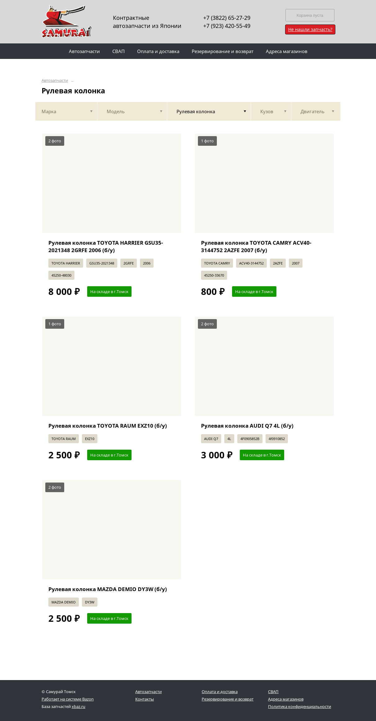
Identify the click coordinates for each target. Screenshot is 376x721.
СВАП (273, 691)
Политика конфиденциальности (299, 706)
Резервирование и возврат (227, 699)
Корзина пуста (310, 15)
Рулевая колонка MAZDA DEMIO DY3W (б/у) (107, 589)
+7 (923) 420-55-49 (226, 25)
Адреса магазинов (285, 699)
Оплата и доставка (220, 691)
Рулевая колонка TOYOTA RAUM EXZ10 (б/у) (107, 425)
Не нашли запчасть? (310, 29)
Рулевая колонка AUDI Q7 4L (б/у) (247, 425)
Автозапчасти (55, 80)
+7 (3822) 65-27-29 (226, 17)
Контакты (144, 699)
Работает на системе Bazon (68, 699)
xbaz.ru (78, 706)
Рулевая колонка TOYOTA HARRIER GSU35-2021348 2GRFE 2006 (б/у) (105, 246)
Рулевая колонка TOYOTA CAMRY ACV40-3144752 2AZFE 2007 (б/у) (256, 246)
